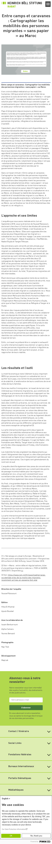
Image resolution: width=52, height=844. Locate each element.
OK (11, 836)
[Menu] (48, 4)
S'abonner (26, 708)
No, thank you (36, 836)
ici (22, 571)
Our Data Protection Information (13, 829)
